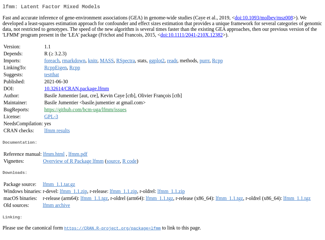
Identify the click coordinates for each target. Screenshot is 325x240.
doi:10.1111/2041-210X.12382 (191, 36)
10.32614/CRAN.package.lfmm (76, 90)
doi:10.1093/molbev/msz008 (264, 19)
